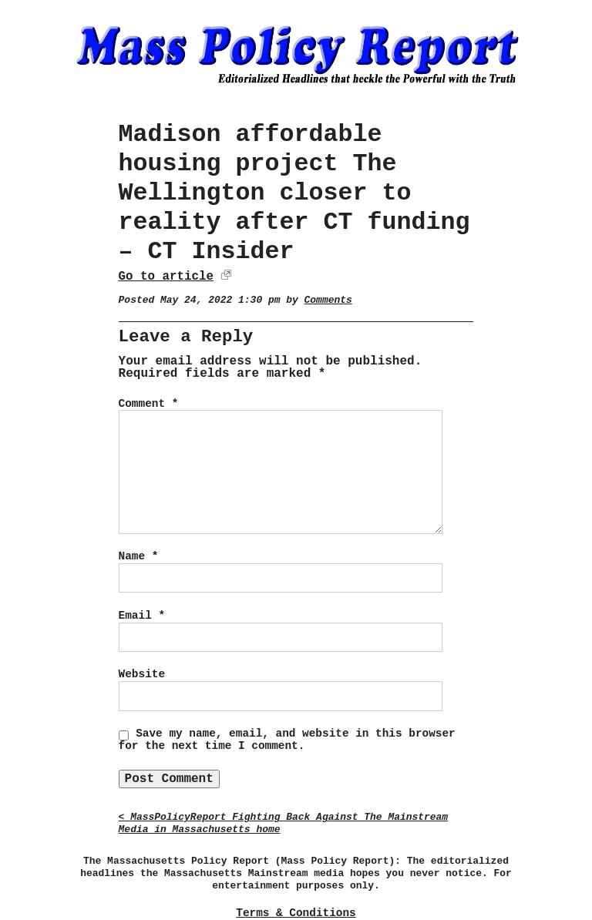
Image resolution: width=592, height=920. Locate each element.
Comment (149, 404)
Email (142, 615)
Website (142, 674)
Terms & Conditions (295, 913)
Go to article (166, 277)
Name (139, 556)
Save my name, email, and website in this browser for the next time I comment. (287, 739)
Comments (328, 300)
